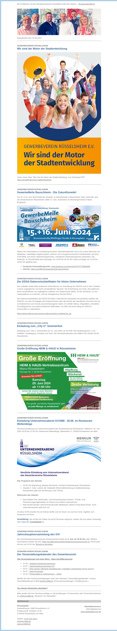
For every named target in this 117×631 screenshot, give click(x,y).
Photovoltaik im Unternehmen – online (46, 574)
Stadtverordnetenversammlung (42, 563)
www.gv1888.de (23, 624)
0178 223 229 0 (30, 619)
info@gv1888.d (46, 581)
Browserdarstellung (87, 4)
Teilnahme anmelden (44, 544)
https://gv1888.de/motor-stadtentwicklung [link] (34, 180)
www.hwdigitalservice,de (91, 612)
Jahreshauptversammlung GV (42, 566)
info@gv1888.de (26, 596)
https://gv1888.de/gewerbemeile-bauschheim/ (50, 269)
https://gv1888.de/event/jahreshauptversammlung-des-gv (65, 542)
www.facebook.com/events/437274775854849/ (70, 266)
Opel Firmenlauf (36, 571)
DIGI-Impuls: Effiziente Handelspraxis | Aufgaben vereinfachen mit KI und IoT (62, 569)
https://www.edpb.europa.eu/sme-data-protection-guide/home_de (44, 313)
